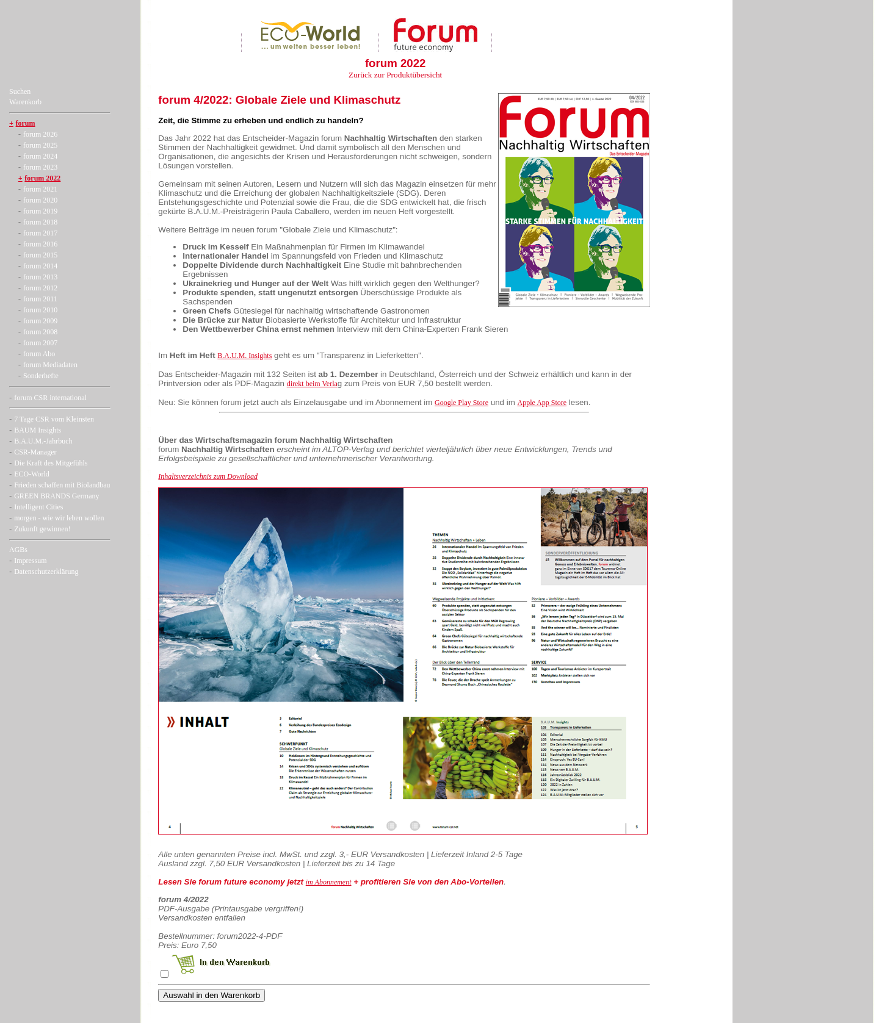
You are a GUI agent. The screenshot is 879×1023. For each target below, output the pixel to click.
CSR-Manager (35, 452)
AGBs (18, 549)
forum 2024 (40, 156)
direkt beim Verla (312, 383)
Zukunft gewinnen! (42, 529)
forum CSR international (50, 397)
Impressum (30, 560)
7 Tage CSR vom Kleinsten (54, 419)
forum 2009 (40, 321)
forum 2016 (40, 244)
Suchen (20, 91)
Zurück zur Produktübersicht (395, 74)
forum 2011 (40, 299)
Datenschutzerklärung (46, 571)
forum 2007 (40, 343)
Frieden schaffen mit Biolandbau (62, 485)
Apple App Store (541, 402)
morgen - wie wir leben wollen (59, 518)
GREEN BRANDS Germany (56, 496)
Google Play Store (461, 402)
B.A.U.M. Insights (244, 355)
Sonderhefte (41, 376)
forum (25, 123)
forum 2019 (40, 211)
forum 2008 (40, 332)
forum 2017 (40, 233)
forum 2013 (40, 277)
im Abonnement (329, 882)
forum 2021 (40, 189)
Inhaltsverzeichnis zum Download (208, 476)
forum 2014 (40, 266)
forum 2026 (40, 134)
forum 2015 (40, 255)
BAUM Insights (37, 430)
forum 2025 (40, 145)
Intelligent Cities (38, 507)
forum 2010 (40, 310)
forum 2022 (42, 178)
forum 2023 (40, 167)
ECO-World (31, 474)
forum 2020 (40, 200)
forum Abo (39, 354)
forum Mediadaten (50, 365)
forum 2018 (40, 222)
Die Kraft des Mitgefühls (50, 463)
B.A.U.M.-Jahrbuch (43, 441)
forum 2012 (40, 288)
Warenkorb (25, 102)
